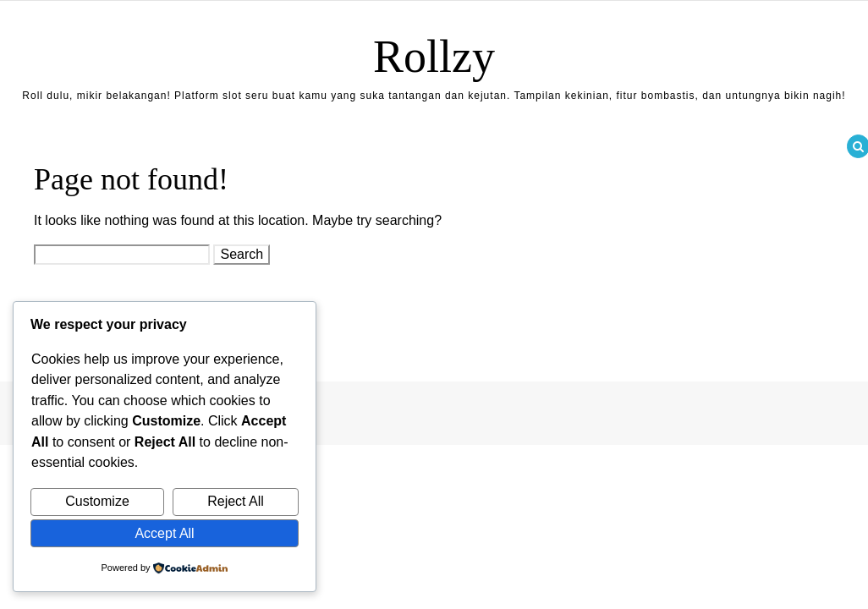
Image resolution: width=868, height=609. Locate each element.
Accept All (164, 533)
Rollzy (434, 56)
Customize (97, 501)
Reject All (235, 501)
